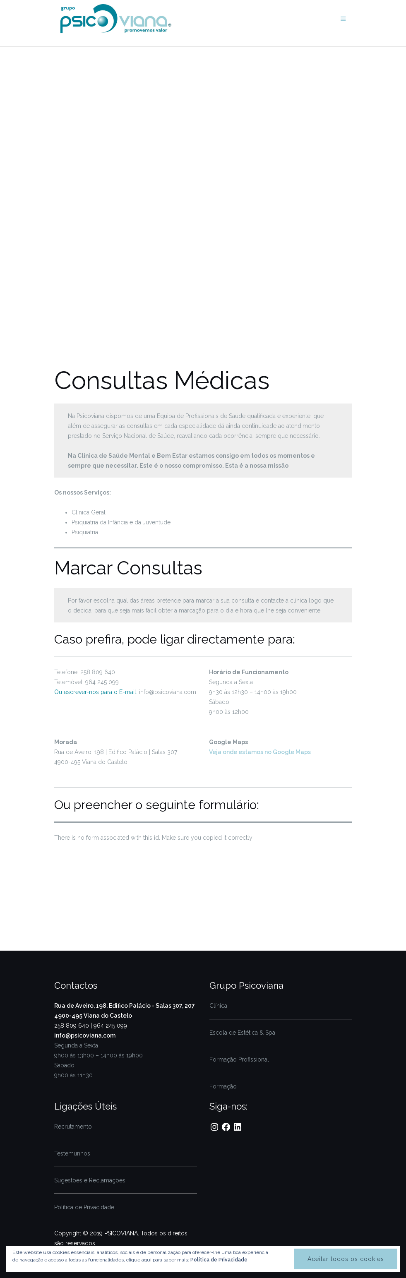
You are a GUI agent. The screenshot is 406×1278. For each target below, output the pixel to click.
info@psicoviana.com (84, 1035)
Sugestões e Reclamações (89, 1180)
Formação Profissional (239, 1059)
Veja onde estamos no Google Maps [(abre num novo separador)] (260, 752)
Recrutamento (73, 1126)
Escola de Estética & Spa (242, 1032)
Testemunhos (72, 1153)
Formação (223, 1086)
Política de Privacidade (84, 1207)
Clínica (218, 1005)
